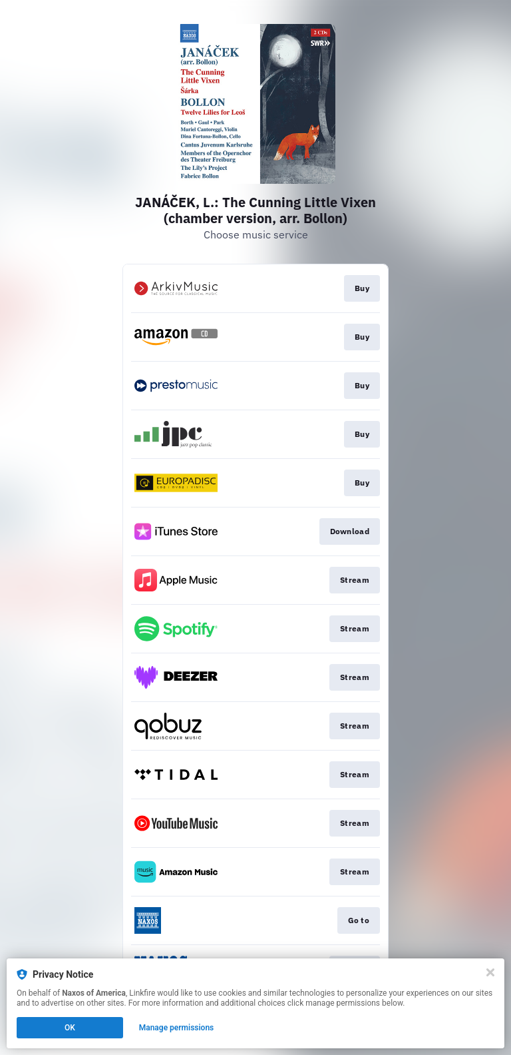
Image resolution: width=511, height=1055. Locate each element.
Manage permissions (176, 1027)
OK (70, 1027)
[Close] (490, 972)
